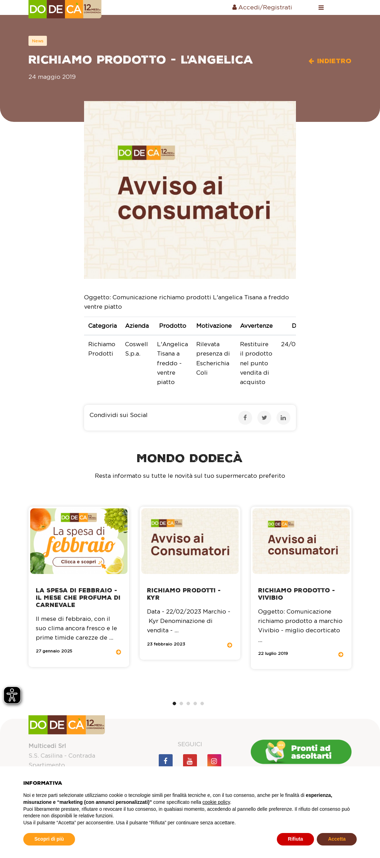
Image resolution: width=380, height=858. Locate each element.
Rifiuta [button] (295, 839)
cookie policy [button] (216, 802)
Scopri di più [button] (49, 839)
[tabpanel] (78, 587)
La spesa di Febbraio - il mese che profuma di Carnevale (78, 597)
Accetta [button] (337, 839)
